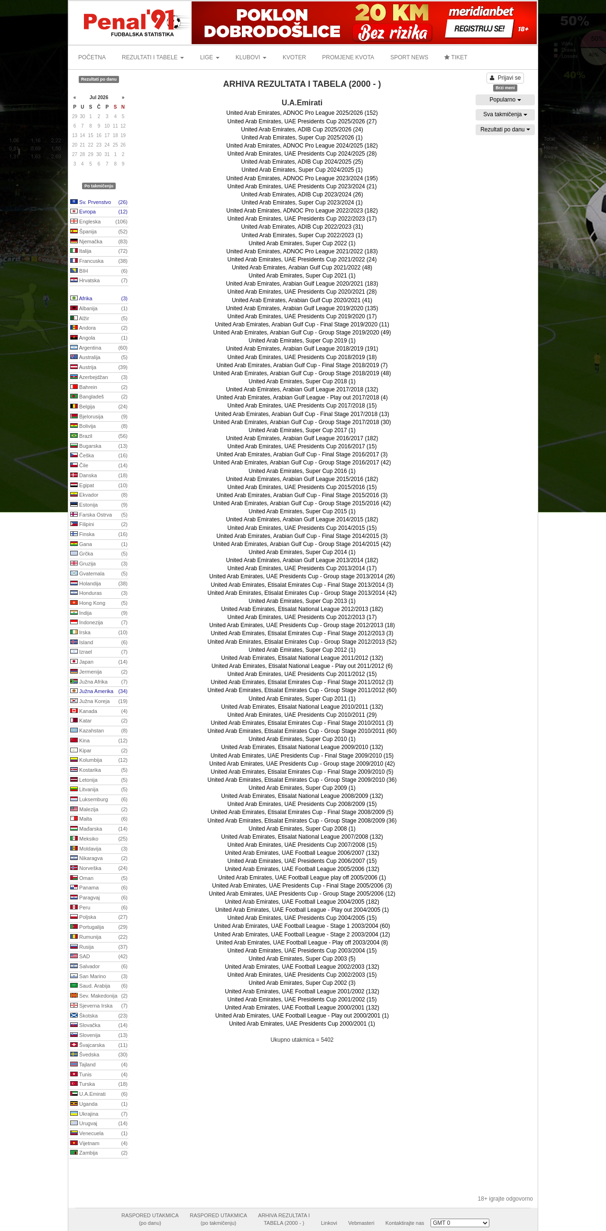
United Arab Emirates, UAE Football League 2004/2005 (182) (302, 901)
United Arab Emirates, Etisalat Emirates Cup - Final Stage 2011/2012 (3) (302, 682)
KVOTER (294, 57)
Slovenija (99, 1035)
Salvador (99, 967)
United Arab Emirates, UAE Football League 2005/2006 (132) (302, 869)
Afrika (99, 299)
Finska (99, 534)
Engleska (99, 222)
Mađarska (99, 829)
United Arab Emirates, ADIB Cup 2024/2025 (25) (302, 161)
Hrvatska (99, 281)
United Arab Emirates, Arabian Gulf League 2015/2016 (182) (302, 479)
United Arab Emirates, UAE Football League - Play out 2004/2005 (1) (302, 910)
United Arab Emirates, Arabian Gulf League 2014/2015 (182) (302, 519)
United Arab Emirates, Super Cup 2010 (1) (301, 739)
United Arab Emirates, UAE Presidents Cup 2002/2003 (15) (302, 975)
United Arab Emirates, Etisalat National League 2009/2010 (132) (302, 747)
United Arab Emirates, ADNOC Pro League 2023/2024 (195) (302, 178)
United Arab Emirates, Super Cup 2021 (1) (301, 275)
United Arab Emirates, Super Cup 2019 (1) (301, 340)
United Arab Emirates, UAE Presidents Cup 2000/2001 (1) (302, 1023)
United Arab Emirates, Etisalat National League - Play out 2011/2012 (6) (302, 666)
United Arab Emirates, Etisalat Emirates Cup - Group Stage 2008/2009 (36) (302, 820)
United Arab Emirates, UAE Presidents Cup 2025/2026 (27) (302, 121)
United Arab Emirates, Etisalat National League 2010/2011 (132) (302, 706)
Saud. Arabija (99, 986)
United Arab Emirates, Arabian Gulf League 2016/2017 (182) (302, 438)
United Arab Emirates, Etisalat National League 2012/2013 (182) (302, 609)
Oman (99, 878)
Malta (99, 819)
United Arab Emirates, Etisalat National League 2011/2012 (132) (302, 658)
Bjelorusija (99, 417)
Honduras (99, 593)
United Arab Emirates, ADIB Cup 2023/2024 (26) (302, 194)
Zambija (99, 1153)
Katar (99, 721)
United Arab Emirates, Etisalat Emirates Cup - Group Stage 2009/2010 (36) (302, 780)
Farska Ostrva (99, 515)
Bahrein (99, 387)
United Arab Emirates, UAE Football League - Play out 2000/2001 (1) (302, 1015)
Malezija (99, 810)
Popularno (505, 99)
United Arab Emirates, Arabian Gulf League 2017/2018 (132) (302, 389)
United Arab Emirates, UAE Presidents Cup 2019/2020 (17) (302, 316)
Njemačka (99, 242)
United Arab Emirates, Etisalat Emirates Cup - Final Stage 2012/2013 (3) (302, 633)
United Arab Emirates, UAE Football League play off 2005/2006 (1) (302, 877)
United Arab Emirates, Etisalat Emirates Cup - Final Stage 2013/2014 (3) (302, 585)
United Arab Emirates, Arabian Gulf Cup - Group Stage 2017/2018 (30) (302, 422)
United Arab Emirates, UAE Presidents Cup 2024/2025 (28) (302, 153)
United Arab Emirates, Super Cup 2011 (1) (301, 698)
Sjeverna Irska (99, 1006)
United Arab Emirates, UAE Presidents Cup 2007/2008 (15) (302, 845)
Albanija (99, 309)
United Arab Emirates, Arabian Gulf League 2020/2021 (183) (302, 283)
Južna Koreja (99, 701)
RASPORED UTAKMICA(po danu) (150, 1219)
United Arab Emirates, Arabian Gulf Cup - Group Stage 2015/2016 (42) (302, 503)
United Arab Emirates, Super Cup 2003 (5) (301, 958)
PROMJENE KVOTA (348, 57)
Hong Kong (99, 603)
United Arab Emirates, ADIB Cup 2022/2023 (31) (302, 226)
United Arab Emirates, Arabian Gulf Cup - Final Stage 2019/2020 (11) (302, 324)
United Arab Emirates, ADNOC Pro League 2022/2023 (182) (302, 210)
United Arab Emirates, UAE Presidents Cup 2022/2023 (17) (302, 218)
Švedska (99, 1055)
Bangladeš (99, 397)
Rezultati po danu (505, 129)
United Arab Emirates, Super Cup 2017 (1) (301, 430)
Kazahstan (99, 731)
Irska (99, 633)
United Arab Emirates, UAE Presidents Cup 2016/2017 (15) (302, 446)
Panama (99, 888)
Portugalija (99, 927)
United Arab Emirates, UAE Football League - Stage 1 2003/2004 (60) (302, 926)
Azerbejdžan (99, 377)
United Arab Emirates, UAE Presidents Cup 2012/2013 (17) (302, 617)
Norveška (99, 868)
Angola (99, 338)
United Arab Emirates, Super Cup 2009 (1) (301, 788)
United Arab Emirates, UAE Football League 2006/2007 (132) (302, 853)
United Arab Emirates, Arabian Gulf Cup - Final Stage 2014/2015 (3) (302, 536)
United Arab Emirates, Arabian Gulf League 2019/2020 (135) (302, 308)
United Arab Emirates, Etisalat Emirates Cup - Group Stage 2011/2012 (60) (302, 690)
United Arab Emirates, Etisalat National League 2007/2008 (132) (302, 836)
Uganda (99, 1104)
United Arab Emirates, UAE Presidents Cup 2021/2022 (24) (302, 259)
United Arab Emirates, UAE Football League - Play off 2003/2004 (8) (302, 942)
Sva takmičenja (505, 114)
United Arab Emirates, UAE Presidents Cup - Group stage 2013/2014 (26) (302, 576)
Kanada (99, 711)
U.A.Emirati (99, 1094)
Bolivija (99, 426)
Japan (99, 662)
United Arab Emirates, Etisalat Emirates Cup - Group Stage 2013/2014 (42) (302, 593)
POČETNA (92, 57)
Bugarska (99, 446)
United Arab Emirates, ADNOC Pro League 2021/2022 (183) (302, 251)
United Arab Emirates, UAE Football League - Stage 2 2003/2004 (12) (302, 934)
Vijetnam (99, 1144)
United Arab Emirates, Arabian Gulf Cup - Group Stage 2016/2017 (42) (302, 462)
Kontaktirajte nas (405, 1223)
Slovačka (99, 1025)
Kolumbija (99, 760)
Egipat (99, 486)
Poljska (99, 917)
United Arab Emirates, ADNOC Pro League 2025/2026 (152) (302, 113)
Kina (99, 741)
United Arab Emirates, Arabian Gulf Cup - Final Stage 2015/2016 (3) (302, 495)
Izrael (99, 652)
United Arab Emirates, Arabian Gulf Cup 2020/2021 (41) (302, 300)
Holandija (99, 584)
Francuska (99, 261)
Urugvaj (99, 1124)
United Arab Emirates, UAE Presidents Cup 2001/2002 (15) (302, 999)
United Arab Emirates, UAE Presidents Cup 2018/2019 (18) (302, 357)
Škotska (99, 1016)
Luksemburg (99, 800)
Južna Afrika (99, 682)
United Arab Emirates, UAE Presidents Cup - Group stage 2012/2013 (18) (302, 625)
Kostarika (99, 770)
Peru (99, 908)
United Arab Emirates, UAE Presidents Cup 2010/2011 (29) (302, 715)
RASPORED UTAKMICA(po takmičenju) (218, 1219)
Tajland (99, 1065)
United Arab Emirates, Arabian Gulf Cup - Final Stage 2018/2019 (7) (302, 365)
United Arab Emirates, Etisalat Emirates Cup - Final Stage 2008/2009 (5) (302, 812)
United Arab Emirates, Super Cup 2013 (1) (301, 601)
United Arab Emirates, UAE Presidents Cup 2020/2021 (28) (302, 291)
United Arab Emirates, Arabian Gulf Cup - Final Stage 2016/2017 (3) (302, 454)
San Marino (99, 977)
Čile (99, 466)
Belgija (99, 407)
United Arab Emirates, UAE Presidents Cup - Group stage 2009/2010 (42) (302, 763)
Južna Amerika (99, 691)
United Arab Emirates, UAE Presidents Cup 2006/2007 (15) (302, 861)
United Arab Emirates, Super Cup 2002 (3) (301, 983)
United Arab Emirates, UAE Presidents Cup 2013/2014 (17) (302, 568)
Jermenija (99, 672)
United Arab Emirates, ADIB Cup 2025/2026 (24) (302, 129)
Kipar (99, 751)
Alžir (99, 319)
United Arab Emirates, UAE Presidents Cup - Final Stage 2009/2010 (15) (302, 755)
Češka (99, 456)
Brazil (99, 436)
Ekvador (99, 495)
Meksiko (99, 839)
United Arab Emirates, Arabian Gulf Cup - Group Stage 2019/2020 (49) (302, 332)
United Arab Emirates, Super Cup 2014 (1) (301, 552)
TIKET (455, 57)
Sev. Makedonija (99, 996)
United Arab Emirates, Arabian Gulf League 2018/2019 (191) (302, 348)
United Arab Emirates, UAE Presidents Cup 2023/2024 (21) (302, 186)
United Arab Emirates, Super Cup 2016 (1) (301, 471)
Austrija (99, 367)
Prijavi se (505, 77)
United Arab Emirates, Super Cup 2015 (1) (301, 511)
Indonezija (99, 623)
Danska (99, 476)
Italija (99, 251)
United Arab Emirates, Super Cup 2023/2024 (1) (301, 202)
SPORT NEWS (409, 57)
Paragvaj (99, 898)
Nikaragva (99, 858)
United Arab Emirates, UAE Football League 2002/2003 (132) (302, 966)
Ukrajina (99, 1114)
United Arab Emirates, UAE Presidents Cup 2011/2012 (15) (302, 674)
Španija (99, 232)
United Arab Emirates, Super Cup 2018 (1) (301, 381)
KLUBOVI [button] (251, 57)
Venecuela (99, 1134)
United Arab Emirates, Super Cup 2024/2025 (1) (301, 170)
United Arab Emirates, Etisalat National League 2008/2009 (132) (302, 796)
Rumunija (99, 937)
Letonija (99, 780)
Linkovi (329, 1223)
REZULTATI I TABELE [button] (153, 57)
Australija (99, 357)
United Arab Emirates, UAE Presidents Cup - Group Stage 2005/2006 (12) (302, 893)
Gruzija (99, 564)
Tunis (99, 1075)
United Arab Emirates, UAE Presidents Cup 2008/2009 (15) (302, 804)
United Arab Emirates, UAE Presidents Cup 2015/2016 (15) (302, 487)
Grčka (99, 554)
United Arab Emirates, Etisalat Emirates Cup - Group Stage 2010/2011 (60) (302, 731)
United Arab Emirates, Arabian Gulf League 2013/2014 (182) (302, 560)
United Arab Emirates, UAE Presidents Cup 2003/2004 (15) (302, 950)
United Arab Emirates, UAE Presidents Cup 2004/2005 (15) (302, 918)
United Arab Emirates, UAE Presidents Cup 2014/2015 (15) (302, 528)
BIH (99, 271)
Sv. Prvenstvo (99, 202)
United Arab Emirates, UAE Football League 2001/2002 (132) (302, 991)
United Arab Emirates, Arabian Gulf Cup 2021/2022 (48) (302, 267)
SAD (99, 957)
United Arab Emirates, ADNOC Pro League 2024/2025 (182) (302, 145)
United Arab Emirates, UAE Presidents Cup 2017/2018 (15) (302, 405)
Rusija (99, 947)
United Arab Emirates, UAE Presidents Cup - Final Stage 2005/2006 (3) (302, 885)
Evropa (99, 212)
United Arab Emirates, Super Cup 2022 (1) (301, 243)
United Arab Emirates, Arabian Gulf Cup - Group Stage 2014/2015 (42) (302, 544)
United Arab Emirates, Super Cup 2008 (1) (301, 828)
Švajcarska (99, 1045)
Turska (99, 1084)
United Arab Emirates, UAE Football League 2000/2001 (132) (302, 1007)
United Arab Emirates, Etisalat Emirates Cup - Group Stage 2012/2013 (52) (302, 642)
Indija (99, 613)
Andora (99, 328)
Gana (99, 544)
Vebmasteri (361, 1223)
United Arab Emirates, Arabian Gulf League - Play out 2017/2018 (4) (302, 397)
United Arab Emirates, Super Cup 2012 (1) (301, 650)
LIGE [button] (210, 57)
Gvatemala (99, 574)
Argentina (99, 348)
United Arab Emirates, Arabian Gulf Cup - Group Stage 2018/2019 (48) (302, 373)
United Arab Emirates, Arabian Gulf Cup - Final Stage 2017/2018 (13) (302, 414)
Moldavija (99, 849)
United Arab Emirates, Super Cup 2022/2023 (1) (301, 235)
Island (99, 643)
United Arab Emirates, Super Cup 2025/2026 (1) (301, 137)
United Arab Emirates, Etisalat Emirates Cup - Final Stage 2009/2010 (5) (302, 771)
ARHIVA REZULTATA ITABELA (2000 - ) (284, 1219)
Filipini (99, 524)
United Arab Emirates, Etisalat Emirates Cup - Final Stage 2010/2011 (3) (302, 723)
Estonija (99, 505)
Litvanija (99, 790)
